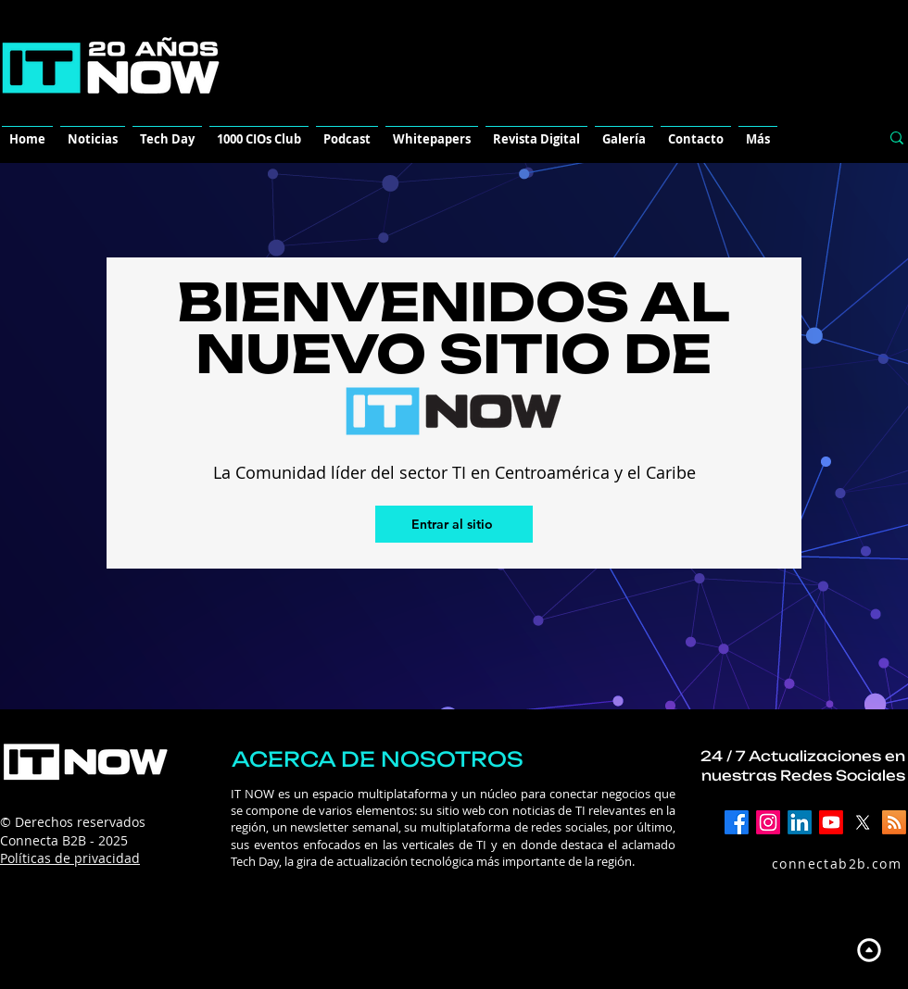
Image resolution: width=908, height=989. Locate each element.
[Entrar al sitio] (454, 524)
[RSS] (894, 822)
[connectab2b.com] (816, 863)
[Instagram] (768, 822)
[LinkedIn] (800, 822)
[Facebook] (737, 822)
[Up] (868, 949)
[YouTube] (831, 822)
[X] (863, 822)
